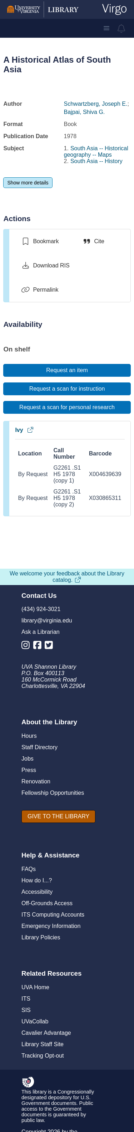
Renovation (35, 781)
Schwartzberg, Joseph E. (96, 104)
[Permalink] (39, 289)
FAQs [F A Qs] (28, 869)
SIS (26, 1010)
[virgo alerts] (121, 28)
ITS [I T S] (25, 999)
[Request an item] (66, 370)
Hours (29, 736)
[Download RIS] (45, 265)
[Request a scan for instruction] (66, 388)
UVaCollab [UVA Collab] (34, 1021)
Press (28, 770)
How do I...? (36, 880)
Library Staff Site (42, 1044)
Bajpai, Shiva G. (84, 112)
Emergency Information (50, 926)
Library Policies (40, 937)
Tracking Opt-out (42, 1056)
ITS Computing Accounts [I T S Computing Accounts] (52, 915)
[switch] (40, 241)
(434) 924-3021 (40, 609)
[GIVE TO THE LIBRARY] (58, 816)
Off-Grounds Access (47, 903)
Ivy (24, 430)
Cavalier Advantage (46, 1033)
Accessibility (37, 892)
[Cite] (93, 241)
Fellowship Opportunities (52, 793)
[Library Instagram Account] (27, 646)
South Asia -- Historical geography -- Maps (96, 151)
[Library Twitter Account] (50, 646)
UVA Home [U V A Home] (35, 987)
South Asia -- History (96, 161)
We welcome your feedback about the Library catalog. (67, 576)
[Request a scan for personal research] (66, 407)
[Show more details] (27, 182)
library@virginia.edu (46, 620)
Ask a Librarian (40, 632)
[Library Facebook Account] (39, 646)
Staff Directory (39, 747)
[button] (106, 28)
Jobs (27, 759)
